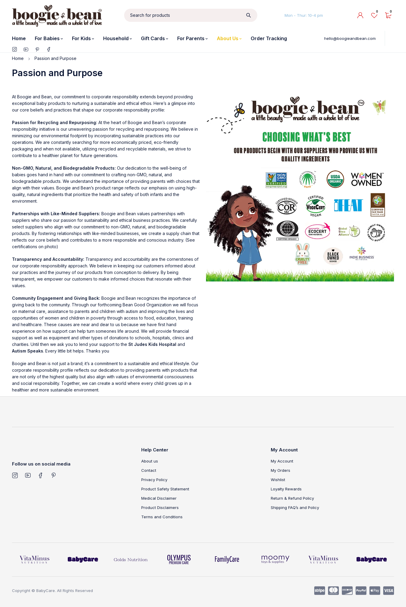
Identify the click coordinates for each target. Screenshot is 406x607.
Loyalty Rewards (286, 488)
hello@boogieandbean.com (350, 38)
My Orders (280, 470)
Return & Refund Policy (292, 498)
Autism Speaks (27, 350)
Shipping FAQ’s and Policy (295, 507)
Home (18, 58)
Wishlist (278, 479)
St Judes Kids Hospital (152, 344)
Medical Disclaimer (159, 498)
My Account (282, 461)
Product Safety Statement (165, 488)
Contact (148, 470)
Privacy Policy (154, 479)
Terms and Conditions (162, 516)
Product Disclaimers (160, 507)
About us (149, 461)
